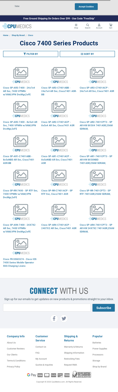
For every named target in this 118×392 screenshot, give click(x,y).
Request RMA (70, 364)
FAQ (37, 352)
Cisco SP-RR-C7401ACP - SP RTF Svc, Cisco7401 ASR (57, 192)
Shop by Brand (99, 366)
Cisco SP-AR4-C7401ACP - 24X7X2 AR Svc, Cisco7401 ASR (58, 226)
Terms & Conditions (16, 360)
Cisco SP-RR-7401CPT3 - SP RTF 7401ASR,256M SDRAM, (95, 192)
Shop (76, 26)
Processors (97, 354)
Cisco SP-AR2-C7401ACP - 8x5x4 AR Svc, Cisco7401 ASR (57, 123)
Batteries (96, 342)
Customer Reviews (16, 348)
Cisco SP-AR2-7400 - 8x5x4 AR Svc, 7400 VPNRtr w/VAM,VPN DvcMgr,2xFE (20, 125)
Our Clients (12, 354)
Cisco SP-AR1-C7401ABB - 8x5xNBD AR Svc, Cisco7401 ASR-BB (18, 159)
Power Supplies (99, 348)
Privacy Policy (13, 366)
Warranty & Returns (73, 346)
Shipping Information (74, 352)
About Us (11, 342)
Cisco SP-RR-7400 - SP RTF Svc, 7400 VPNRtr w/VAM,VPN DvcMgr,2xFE (20, 194)
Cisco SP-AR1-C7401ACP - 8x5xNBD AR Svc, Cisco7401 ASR (57, 159)
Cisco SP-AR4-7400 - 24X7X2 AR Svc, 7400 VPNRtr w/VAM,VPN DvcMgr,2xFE (19, 228)
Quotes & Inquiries (44, 364)
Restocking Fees (72, 358)
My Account (41, 358)
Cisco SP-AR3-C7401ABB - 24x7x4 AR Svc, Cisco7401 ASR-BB (59, 91)
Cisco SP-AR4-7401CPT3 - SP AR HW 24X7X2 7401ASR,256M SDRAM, (97, 228)
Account (99, 26)
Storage (96, 360)
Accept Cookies (86, 6)
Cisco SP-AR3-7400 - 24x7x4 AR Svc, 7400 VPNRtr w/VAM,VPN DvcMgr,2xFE (19, 91)
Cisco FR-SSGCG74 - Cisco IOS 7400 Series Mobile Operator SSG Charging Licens (19, 262)
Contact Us (40, 346)
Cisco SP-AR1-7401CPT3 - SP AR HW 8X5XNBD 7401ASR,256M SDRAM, (96, 159)
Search (87, 26)
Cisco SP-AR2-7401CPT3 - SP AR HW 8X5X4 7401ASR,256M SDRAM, (96, 125)
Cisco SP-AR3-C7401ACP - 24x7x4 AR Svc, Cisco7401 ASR (97, 89)
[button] (30, 54)
